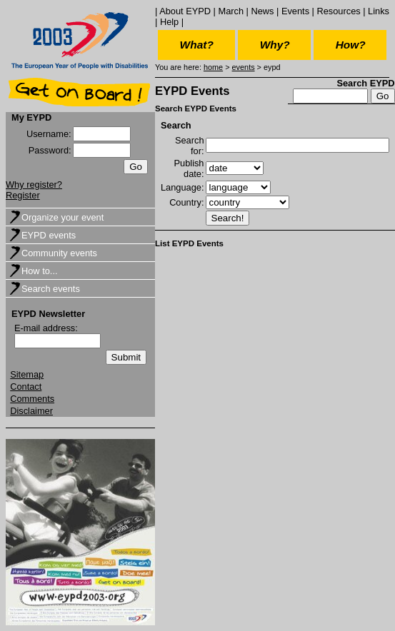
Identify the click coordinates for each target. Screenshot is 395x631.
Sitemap (27, 374)
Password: (50, 150)
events (243, 67)
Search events (50, 288)
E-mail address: (46, 328)
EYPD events (48, 235)
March (231, 11)
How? (351, 45)
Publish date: (189, 168)
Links (378, 11)
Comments (32, 398)
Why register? (34, 184)
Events (295, 11)
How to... (39, 271)
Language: (182, 187)
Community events (59, 253)
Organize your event (62, 217)
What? (197, 45)
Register (23, 195)
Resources (338, 11)
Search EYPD (365, 83)
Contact (25, 386)
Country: (186, 202)
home (213, 67)
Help (169, 21)
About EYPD (185, 11)
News (262, 11)
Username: (48, 133)
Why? (275, 45)
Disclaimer (31, 410)
